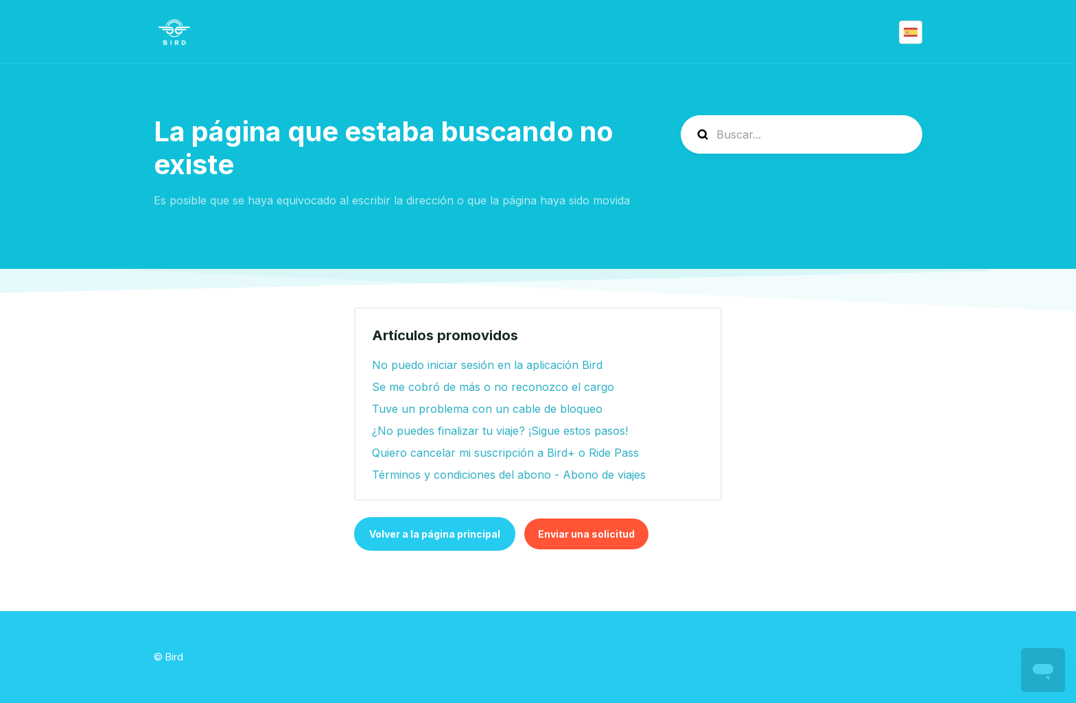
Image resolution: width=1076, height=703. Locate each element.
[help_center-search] (801, 134)
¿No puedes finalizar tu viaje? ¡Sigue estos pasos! (500, 431)
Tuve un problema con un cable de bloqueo (487, 409)
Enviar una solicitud (586, 534)
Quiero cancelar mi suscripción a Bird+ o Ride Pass (505, 453)
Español (910, 32)
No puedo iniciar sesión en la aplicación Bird (487, 365)
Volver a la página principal (434, 534)
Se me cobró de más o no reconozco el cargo (493, 387)
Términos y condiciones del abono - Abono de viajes (509, 474)
